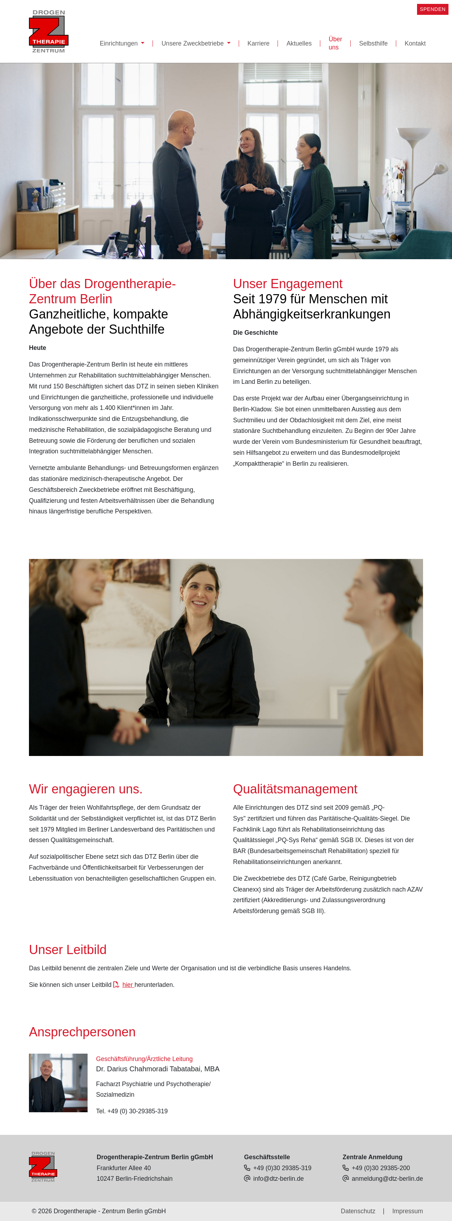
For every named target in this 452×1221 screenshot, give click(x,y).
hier (129, 984)
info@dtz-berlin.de (278, 1178)
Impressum (407, 1211)
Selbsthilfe (373, 43)
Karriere (259, 43)
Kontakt (415, 43)
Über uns (335, 43)
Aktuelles (298, 43)
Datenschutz (358, 1211)
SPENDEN (433, 9)
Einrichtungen (119, 43)
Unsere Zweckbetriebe (193, 43)
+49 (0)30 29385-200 (381, 1168)
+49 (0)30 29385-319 (282, 1168)
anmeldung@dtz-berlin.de (387, 1178)
